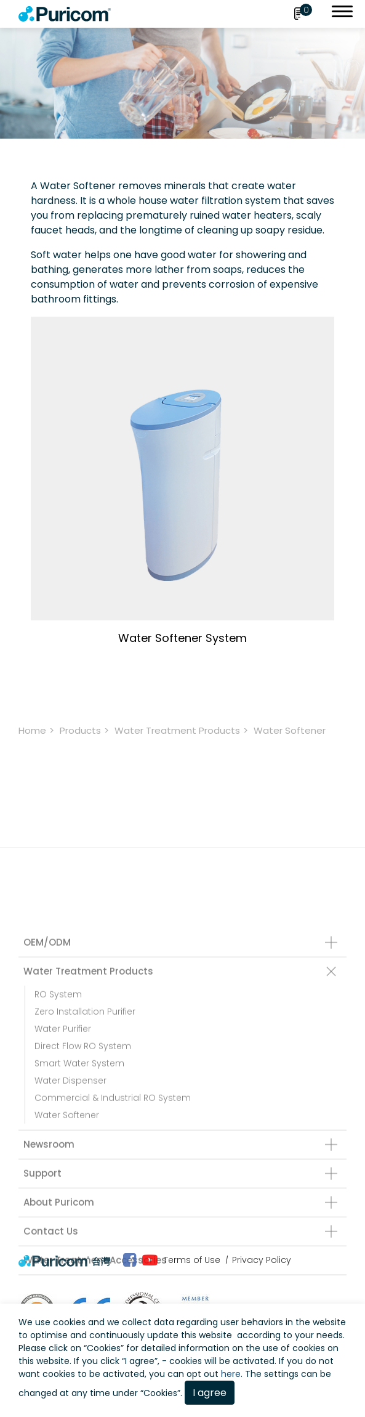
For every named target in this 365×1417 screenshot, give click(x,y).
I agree (210, 1393)
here (231, 1374)
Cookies (104, 1348)
